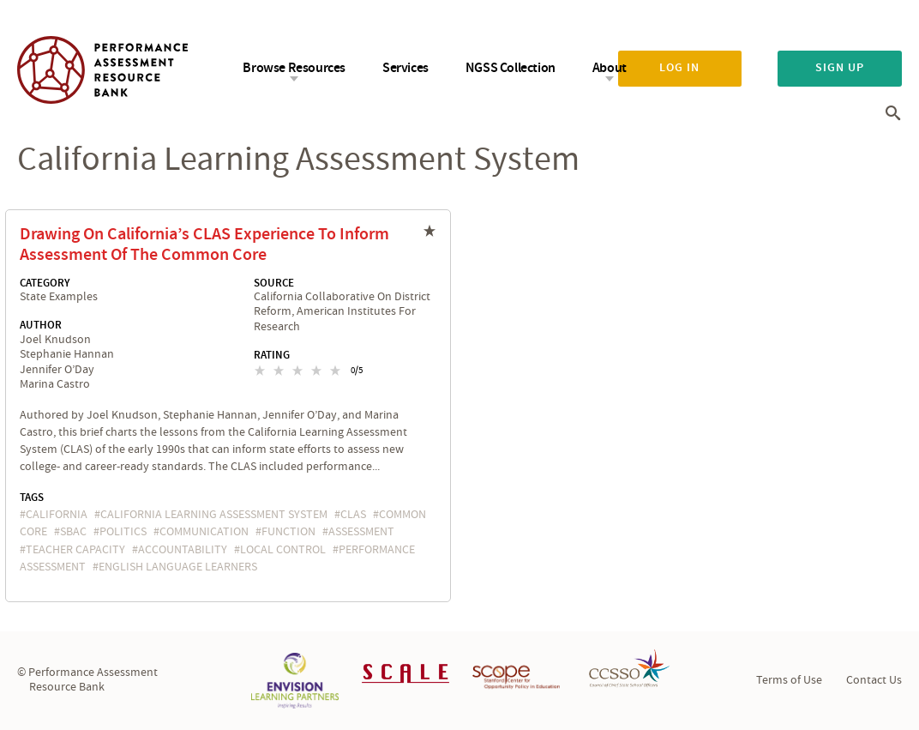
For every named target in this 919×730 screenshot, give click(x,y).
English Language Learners (178, 567)
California (56, 514)
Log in (679, 67)
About (609, 68)
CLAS (353, 514)
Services (405, 68)
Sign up (839, 67)
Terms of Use (789, 680)
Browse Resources (294, 68)
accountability (182, 550)
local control (283, 550)
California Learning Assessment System (213, 514)
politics (123, 532)
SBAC (73, 532)
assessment (361, 532)
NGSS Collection (511, 68)
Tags (32, 497)
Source (274, 283)
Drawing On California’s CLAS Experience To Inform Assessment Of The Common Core (204, 244)
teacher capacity (75, 550)
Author (41, 325)
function (288, 532)
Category (45, 283)
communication (204, 532)
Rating (272, 355)
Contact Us (874, 680)
